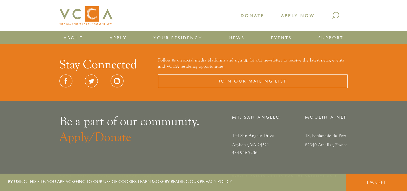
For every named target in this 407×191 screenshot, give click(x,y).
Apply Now (298, 15)
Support (330, 37)
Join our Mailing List (253, 81)
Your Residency (177, 37)
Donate (252, 15)
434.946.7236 (244, 152)
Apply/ (77, 137)
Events (281, 37)
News (237, 37)
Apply (118, 37)
